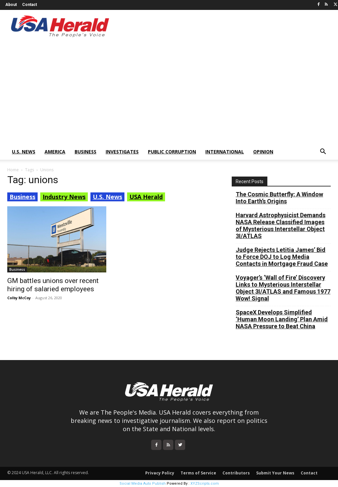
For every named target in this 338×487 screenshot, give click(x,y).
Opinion (263, 151)
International (224, 151)
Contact (29, 4)
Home (13, 170)
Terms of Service (198, 473)
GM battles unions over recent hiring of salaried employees (53, 285)
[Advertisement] (169, 94)
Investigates (122, 151)
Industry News (64, 197)
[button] (323, 152)
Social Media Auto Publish (142, 483)
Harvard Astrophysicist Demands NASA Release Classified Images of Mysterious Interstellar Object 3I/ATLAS (280, 225)
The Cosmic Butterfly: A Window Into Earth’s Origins (279, 198)
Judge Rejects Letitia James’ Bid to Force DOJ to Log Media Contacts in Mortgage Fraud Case (282, 256)
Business (85, 151)
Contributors (236, 473)
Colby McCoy (19, 297)
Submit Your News (275, 473)
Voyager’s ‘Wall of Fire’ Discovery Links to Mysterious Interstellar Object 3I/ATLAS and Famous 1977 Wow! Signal (283, 288)
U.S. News (23, 151)
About (11, 4)
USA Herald (146, 197)
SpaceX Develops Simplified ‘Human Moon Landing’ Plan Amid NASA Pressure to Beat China (282, 319)
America (55, 151)
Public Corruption (172, 151)
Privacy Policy (159, 473)
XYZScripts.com (204, 483)
